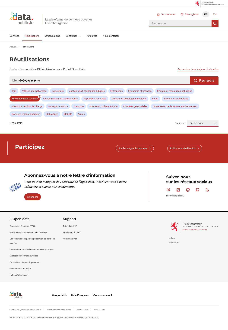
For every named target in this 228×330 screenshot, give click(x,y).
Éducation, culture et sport (103, 106)
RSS (208, 190)
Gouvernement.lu (103, 295)
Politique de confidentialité (59, 309)
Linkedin (179, 190)
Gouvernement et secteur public (60, 98)
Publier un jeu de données (133, 148)
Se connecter (168, 14)
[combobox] (180, 23)
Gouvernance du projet (20, 268)
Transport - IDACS (58, 106)
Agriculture (58, 91)
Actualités (92, 35)
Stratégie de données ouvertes (24, 256)
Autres (81, 114)
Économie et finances (140, 91)
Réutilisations (32, 35)
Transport (78, 106)
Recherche (215, 23)
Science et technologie (176, 98)
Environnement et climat (25, 98)
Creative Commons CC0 (86, 317)
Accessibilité (83, 309)
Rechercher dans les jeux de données (198, 69)
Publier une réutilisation (182, 148)
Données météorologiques (26, 114)
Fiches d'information (19, 275)
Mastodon (188, 190)
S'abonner (32, 196)
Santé (155, 98)
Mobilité (68, 114)
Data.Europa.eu (80, 295)
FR (206, 14)
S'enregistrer (192, 14)
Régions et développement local (129, 98)
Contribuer (71, 35)
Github (198, 190)
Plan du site (99, 309)
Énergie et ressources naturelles (174, 91)
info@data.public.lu (175, 196)
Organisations (52, 35)
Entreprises (116, 91)
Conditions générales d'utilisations (26, 309)
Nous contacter (111, 35)
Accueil (13, 47)
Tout (14, 91)
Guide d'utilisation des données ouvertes (28, 232)
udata (172, 238)
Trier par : (180, 123)
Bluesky (169, 190)
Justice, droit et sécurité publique (87, 91)
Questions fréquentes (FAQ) (22, 226)
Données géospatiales (135, 106)
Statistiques (52, 114)
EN (214, 14)
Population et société (94, 98)
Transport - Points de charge (27, 106)
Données (14, 35)
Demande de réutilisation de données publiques (32, 249)
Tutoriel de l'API (70, 226)
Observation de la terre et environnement (175, 106)
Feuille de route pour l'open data (24, 262)
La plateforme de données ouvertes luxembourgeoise (68, 21)
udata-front (174, 242)
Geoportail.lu (59, 295)
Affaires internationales (34, 91)
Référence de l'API (71, 232)
